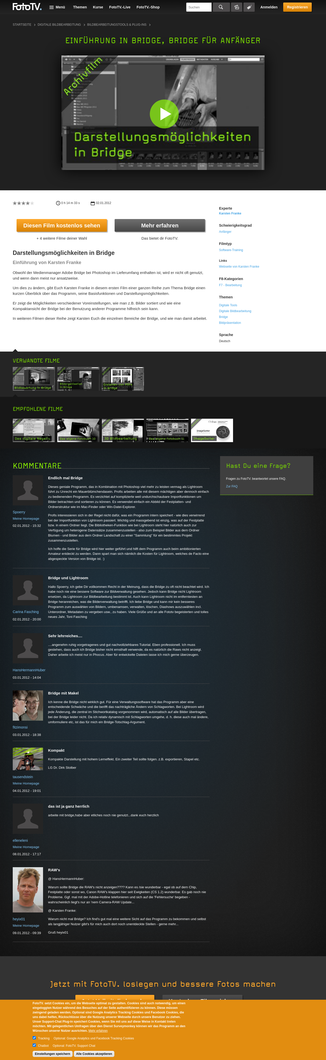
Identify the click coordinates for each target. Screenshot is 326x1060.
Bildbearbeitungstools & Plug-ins (117, 24)
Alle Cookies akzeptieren (94, 1054)
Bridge (223, 317)
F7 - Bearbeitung (230, 285)
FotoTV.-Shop (148, 7)
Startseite (22, 24)
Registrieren (297, 7)
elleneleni (20, 840)
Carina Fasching (26, 612)
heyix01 (19, 919)
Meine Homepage (26, 518)
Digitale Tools (228, 305)
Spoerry (19, 512)
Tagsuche (249, 7)
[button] (164, 113)
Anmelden (269, 7)
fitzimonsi (20, 727)
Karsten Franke (230, 213)
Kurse (98, 7)
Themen (80, 7)
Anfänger (225, 232)
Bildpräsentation (230, 323)
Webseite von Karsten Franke (239, 266)
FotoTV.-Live (120, 7)
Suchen (221, 7)
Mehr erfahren (160, 225)
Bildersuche (236, 7)
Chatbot (43, 1046)
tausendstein (23, 777)
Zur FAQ (232, 486)
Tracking (44, 1038)
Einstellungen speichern (52, 1054)
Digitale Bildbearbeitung (59, 24)
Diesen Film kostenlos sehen (61, 225)
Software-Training (231, 250)
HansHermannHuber (29, 670)
